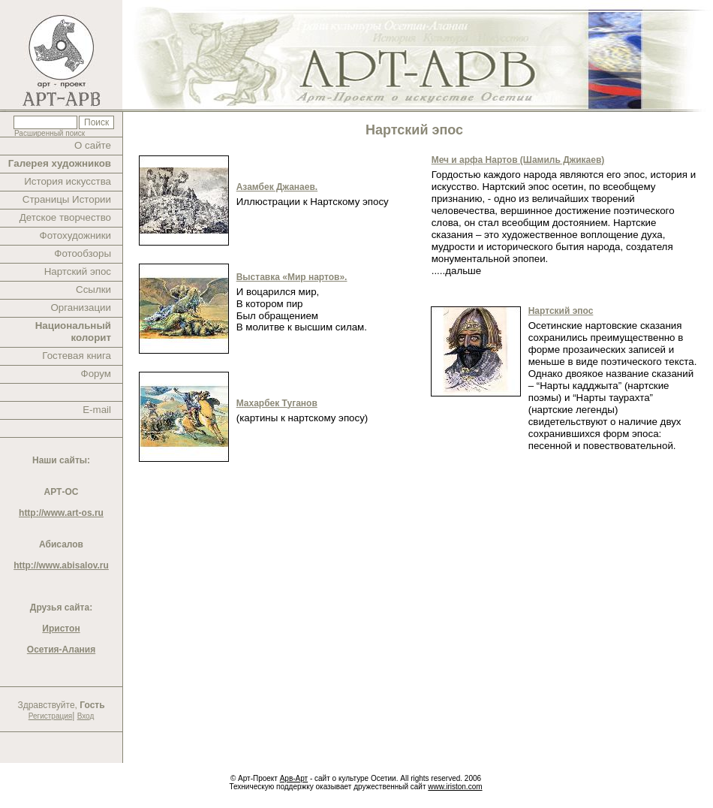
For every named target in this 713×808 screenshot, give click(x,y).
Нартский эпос (77, 271)
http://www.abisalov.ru (61, 565)
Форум (96, 373)
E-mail (97, 409)
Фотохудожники (75, 235)
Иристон (61, 628)
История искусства (67, 181)
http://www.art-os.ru (61, 513)
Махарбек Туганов (276, 403)
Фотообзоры (82, 253)
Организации (80, 307)
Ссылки (93, 289)
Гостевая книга (76, 355)
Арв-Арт (294, 778)
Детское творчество (65, 217)
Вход (86, 716)
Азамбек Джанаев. (276, 187)
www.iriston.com (455, 786)
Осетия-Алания (61, 649)
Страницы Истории (67, 199)
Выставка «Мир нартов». (291, 277)
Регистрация (50, 716)
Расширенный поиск (49, 133)
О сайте (92, 145)
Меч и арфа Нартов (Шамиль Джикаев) (518, 160)
